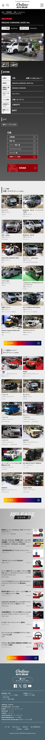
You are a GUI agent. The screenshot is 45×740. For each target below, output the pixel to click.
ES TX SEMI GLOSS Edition (31, 307)
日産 (15, 12)
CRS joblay (5, 235)
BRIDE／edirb (5, 562)
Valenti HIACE (27, 488)
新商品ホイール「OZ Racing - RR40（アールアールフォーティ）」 (16, 531)
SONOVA (26, 440)
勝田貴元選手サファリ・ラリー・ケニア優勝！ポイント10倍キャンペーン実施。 (16, 592)
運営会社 (25, 727)
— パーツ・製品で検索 (8, 699)
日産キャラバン (6, 307)
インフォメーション (15, 149)
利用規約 (19, 729)
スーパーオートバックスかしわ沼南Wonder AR (11, 464)
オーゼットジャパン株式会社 (9, 533)
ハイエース (5, 394)
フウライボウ (5, 281)
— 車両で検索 (5, 697)
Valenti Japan (5, 576)
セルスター (4, 546)
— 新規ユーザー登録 (29, 695)
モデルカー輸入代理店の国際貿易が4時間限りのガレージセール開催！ (16, 644)
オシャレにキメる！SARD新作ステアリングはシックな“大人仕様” (16, 633)
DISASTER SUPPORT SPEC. (10, 258)
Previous (4, 47)
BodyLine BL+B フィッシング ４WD (33, 211)
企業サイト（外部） (15, 157)
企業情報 (12, 137)
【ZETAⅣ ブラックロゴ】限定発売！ (13, 560)
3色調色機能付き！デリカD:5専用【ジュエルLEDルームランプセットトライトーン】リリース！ (16, 613)
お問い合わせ (16, 727)
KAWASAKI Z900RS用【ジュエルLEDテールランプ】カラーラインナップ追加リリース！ (16, 603)
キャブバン (33, 28)
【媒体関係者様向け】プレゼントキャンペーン (15, 550)
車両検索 (9, 12)
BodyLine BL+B (28, 235)
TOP (3, 12)
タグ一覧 (6, 727)
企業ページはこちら (33, 78)
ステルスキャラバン (29, 330)
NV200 (4, 371)
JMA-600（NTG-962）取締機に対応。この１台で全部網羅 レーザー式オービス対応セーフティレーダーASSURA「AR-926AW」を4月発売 (16, 542)
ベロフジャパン (5, 552)
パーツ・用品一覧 (14, 145)
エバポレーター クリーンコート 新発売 (13, 622)
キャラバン (21, 12)
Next (41, 47)
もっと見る (9, 343)
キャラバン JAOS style (30, 258)
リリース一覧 (13, 153)
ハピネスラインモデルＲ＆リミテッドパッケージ (33, 284)
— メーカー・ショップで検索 (10, 695)
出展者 (26, 729)
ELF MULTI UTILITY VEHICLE (32, 463)
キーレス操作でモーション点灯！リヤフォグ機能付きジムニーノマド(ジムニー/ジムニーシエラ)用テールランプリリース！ (16, 573)
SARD (3, 585)
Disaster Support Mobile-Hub (11, 330)
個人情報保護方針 (36, 727)
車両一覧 (12, 141)
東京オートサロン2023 (9, 124)
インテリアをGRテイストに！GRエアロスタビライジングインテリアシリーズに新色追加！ (16, 582)
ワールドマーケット (6, 595)
